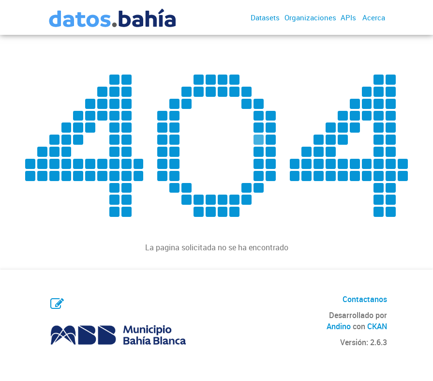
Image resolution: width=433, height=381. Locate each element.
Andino (339, 326)
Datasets (265, 17)
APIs (348, 17)
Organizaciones (310, 17)
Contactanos (365, 299)
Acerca (373, 17)
